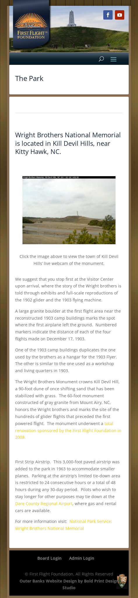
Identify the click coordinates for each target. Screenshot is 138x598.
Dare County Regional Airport (43, 503)
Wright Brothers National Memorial (68, 134)
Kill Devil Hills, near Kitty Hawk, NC (62, 147)
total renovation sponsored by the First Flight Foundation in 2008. (68, 430)
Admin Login (81, 558)
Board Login (49, 558)
